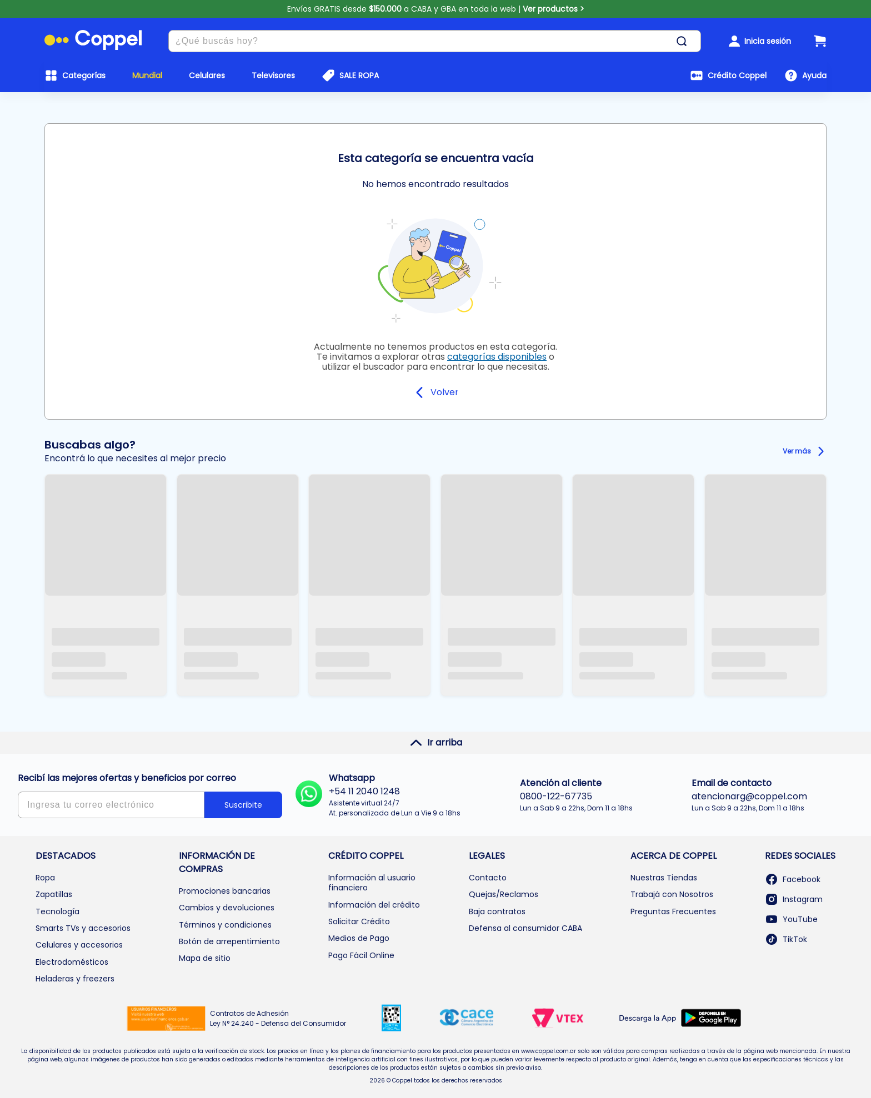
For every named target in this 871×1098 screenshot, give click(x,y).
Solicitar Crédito (359, 921)
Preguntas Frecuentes (673, 911)
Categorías (84, 75)
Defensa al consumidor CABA (525, 928)
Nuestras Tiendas (663, 877)
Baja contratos (497, 911)
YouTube (791, 919)
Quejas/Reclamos (503, 894)
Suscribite (243, 804)
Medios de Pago (358, 938)
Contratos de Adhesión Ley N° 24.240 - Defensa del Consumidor (278, 1018)
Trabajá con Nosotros (671, 894)
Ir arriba (435, 742)
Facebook (792, 879)
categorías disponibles (497, 356)
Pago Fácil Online (361, 955)
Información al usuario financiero (372, 882)
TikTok (786, 939)
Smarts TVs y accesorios (83, 928)
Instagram (794, 899)
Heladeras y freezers (75, 978)
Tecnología (57, 911)
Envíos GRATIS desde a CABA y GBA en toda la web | (435, 8)
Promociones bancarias (225, 890)
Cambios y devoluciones (226, 907)
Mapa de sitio (205, 958)
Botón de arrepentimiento (229, 941)
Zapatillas (54, 894)
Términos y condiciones (225, 924)
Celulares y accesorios (79, 944)
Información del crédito (374, 904)
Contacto (488, 877)
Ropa (45, 877)
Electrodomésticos (72, 962)
